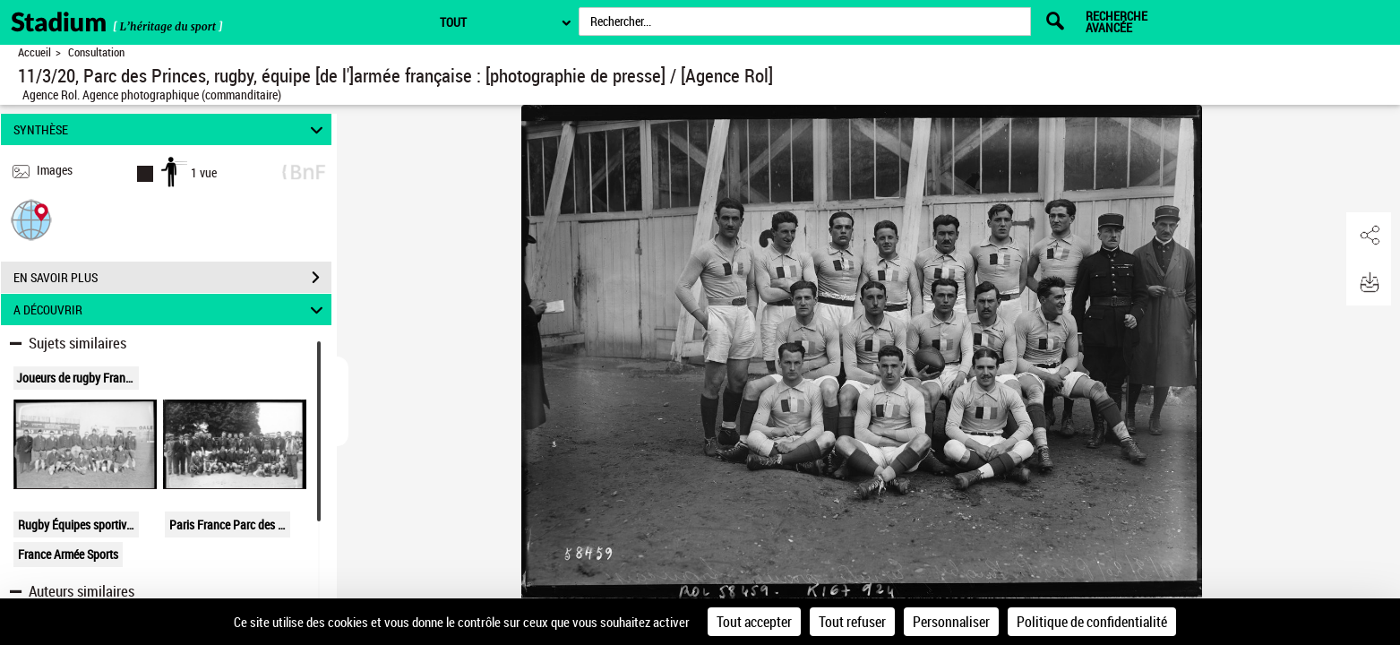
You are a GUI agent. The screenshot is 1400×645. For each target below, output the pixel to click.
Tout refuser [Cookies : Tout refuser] (852, 622)
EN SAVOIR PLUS (172, 277)
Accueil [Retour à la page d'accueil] (34, 52)
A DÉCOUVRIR (170, 309)
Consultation (96, 52)
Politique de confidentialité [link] (1092, 622)
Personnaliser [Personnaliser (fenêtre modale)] (951, 622)
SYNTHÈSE (170, 129)
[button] (31, 219)
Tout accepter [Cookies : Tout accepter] (754, 622)
